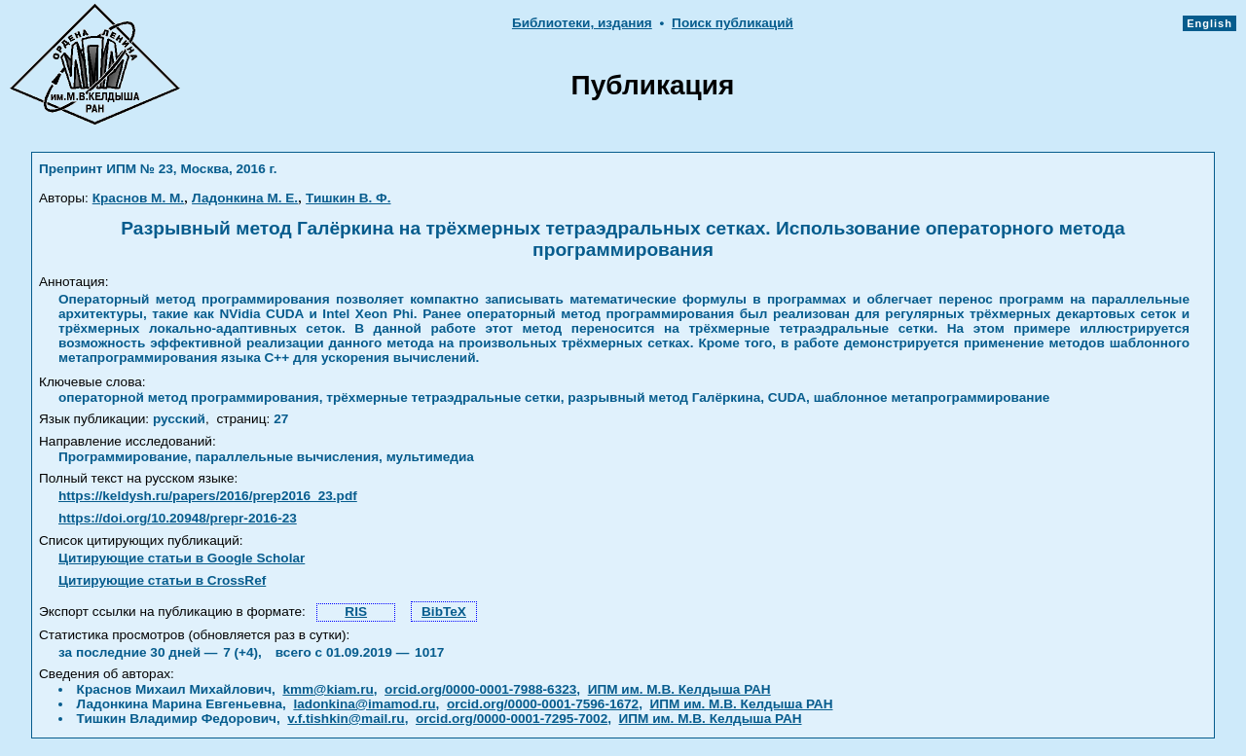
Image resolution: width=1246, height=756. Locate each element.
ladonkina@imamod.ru (364, 704)
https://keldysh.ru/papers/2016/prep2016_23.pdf (207, 495)
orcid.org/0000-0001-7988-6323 (480, 689)
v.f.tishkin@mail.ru (345, 718)
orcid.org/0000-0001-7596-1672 (543, 704)
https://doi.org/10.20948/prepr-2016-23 (177, 518)
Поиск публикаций (732, 23)
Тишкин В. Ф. (348, 198)
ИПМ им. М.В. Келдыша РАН (679, 689)
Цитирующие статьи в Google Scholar (181, 558)
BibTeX (443, 611)
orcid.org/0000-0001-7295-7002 (511, 718)
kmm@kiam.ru (327, 689)
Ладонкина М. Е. (245, 198)
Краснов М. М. (138, 198)
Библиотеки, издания (582, 23)
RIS (356, 611)
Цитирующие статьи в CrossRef (162, 580)
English (1209, 23)
